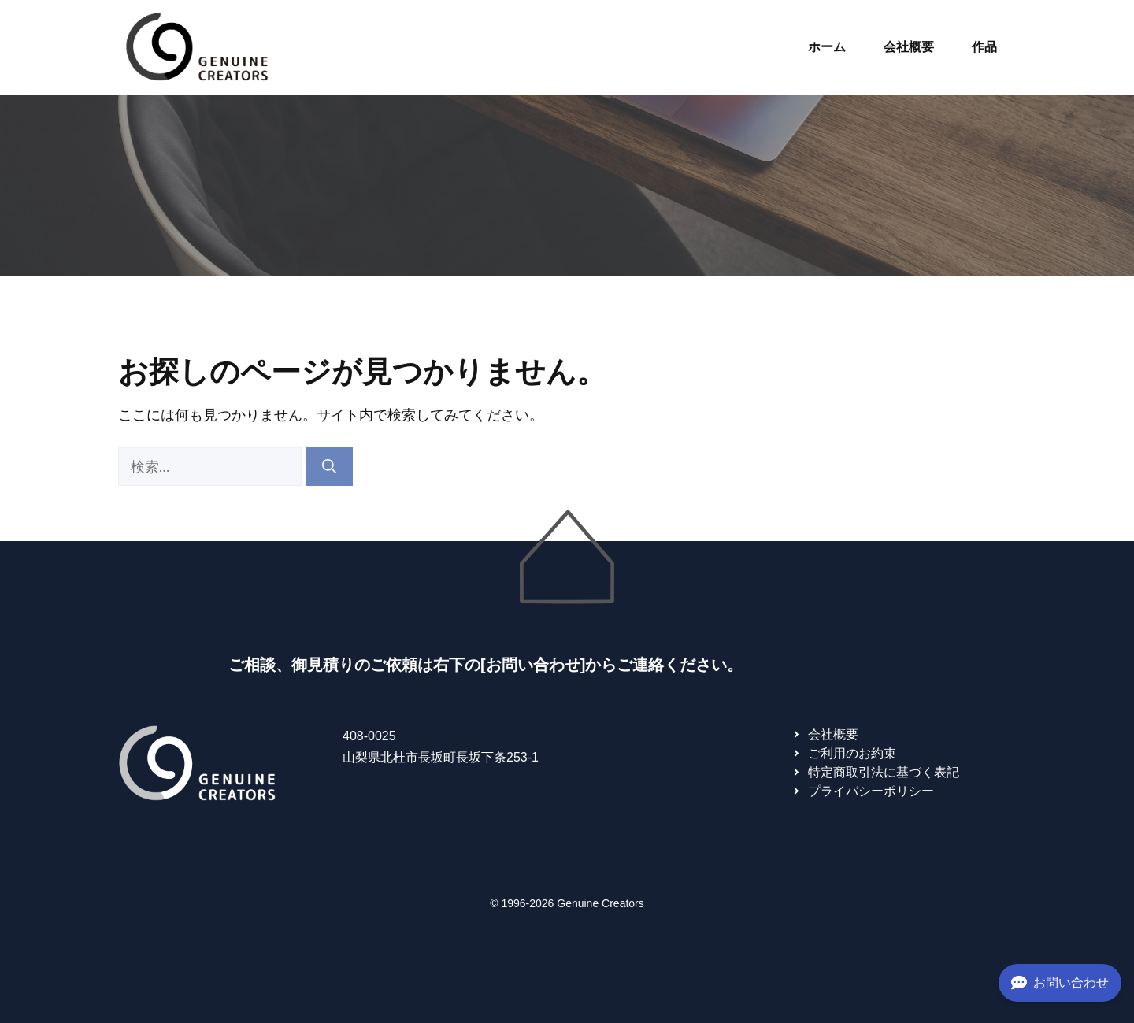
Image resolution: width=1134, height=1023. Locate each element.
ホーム (827, 47)
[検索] (329, 466)
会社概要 (909, 47)
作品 (984, 47)
